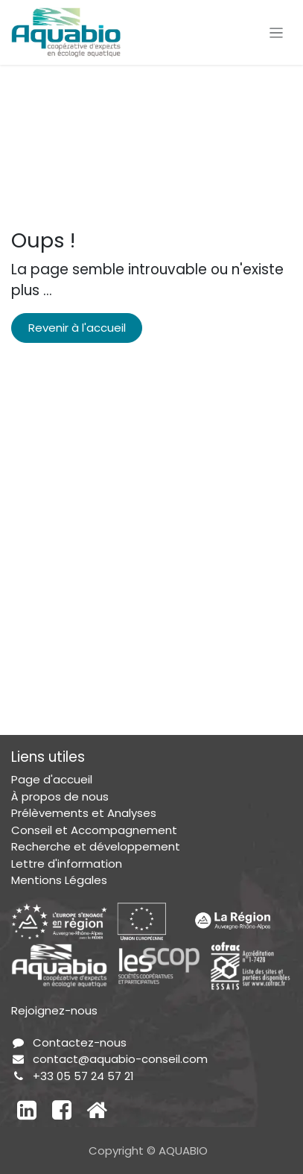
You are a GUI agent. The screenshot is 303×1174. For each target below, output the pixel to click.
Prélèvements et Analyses (83, 813)
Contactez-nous (80, 1042)
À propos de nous (60, 796)
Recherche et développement (95, 846)
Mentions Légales (59, 880)
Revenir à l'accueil (77, 327)
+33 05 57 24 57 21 (83, 1076)
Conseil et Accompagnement (94, 830)
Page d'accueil (51, 779)
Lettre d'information (66, 863)
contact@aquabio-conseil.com (120, 1059)
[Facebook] (61, 1110)
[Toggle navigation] (277, 32)
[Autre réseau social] (97, 1110)
